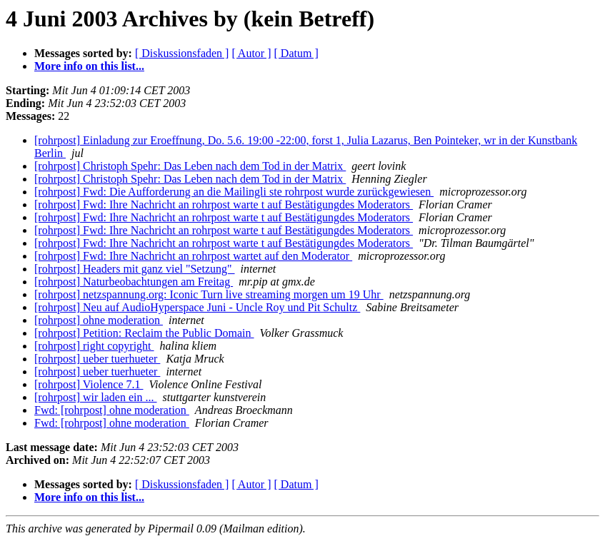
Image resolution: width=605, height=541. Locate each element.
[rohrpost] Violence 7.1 (88, 384)
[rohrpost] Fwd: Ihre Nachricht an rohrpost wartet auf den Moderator (193, 256)
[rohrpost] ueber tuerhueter (97, 359)
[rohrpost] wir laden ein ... (95, 397)
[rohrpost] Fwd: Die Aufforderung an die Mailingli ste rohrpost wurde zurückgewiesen (234, 192)
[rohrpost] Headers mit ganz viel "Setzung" (134, 269)
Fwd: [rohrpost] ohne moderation (111, 410)
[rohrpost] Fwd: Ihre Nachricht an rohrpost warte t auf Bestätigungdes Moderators (223, 204)
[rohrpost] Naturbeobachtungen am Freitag (133, 281)
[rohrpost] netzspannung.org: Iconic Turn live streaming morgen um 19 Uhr (209, 294)
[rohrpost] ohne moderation (98, 320)
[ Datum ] (296, 53)
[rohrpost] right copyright (94, 346)
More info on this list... (89, 66)
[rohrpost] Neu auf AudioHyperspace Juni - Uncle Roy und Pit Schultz (197, 307)
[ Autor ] (251, 53)
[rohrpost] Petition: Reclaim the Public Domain (144, 333)
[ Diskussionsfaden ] (182, 53)
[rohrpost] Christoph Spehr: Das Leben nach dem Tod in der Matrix (190, 166)
